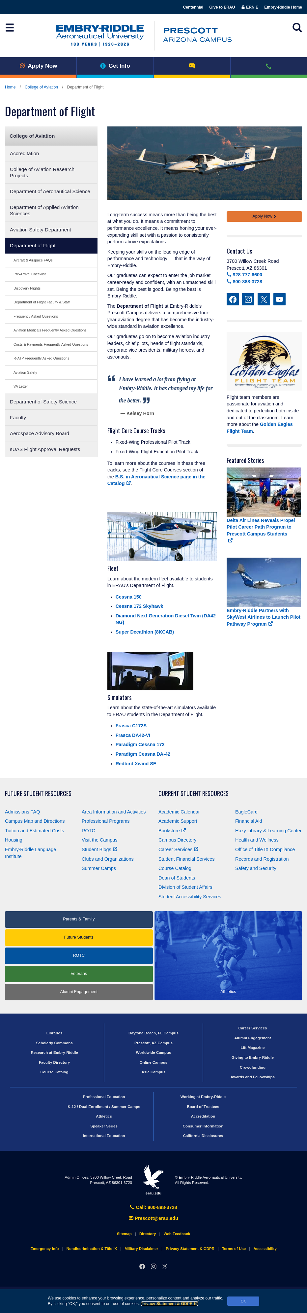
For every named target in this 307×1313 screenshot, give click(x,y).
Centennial (193, 7)
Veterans (78, 973)
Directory (147, 1234)
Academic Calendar (179, 811)
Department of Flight (32, 245)
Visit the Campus (100, 840)
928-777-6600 (244, 274)
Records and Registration (262, 859)
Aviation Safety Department (40, 229)
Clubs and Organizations (108, 859)
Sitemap (124, 1234)
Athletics (104, 1116)
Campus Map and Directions (35, 821)
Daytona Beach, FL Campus (153, 1033)
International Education (104, 1136)
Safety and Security (255, 868)
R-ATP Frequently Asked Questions (41, 358)
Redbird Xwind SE (136, 763)
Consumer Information (203, 1126)
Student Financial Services (186, 859)
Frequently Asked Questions (36, 316)
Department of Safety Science (43, 401)
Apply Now (38, 65)
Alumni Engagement (79, 991)
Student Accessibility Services (189, 896)
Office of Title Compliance (265, 849)
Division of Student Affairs (185, 887)
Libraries (54, 1033)
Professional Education (104, 1097)
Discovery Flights (27, 288)
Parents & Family (79, 919)
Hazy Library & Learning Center (268, 830)
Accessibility (264, 1249)
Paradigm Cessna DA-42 (143, 754)
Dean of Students (176, 878)
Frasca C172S (131, 725)
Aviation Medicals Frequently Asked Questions (50, 330)
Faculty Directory (54, 1062)
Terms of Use (234, 1249)
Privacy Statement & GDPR (169, 1303)
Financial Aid (248, 821)
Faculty (18, 417)
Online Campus (153, 1062)
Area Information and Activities (114, 811)
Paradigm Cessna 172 (140, 744)
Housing (13, 840)
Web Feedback (177, 1234)
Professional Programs (106, 821)
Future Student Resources (38, 793)
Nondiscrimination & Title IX (92, 1249)
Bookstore (172, 830)
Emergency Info (44, 1249)
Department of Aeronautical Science (50, 191)
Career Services (178, 849)
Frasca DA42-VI (133, 735)
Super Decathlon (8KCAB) (145, 632)
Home (10, 87)
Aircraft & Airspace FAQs (33, 260)
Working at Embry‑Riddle (203, 1097)
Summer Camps (99, 868)
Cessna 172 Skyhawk (139, 606)
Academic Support (177, 821)
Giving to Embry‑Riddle (253, 1057)
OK (243, 1301)
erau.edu (153, 1180)
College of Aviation (41, 87)
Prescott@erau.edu (153, 1218)
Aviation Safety (25, 372)
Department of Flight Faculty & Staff (42, 302)
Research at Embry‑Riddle (54, 1052)
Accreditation (24, 153)
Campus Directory (177, 840)
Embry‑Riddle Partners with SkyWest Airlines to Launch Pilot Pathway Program (263, 617)
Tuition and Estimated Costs (34, 830)
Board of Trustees (203, 1107)
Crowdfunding (252, 1067)
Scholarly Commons (54, 1043)
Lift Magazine (252, 1048)
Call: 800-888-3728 (153, 1207)
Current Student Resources (193, 793)
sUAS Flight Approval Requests (45, 449)
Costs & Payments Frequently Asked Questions (51, 344)
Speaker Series (104, 1126)
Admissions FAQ (22, 811)
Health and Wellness (257, 840)
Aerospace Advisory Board (39, 433)
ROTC (88, 830)
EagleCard (246, 811)
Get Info (115, 65)
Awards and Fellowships (253, 1077)
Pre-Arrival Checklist (30, 274)
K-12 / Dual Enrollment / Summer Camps (104, 1107)
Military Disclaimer (141, 1249)
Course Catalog (174, 868)
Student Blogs (99, 849)
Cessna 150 (129, 597)
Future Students (79, 937)
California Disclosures (203, 1136)
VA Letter (21, 386)
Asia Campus (154, 1072)
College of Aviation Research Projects (42, 172)
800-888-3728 (244, 281)
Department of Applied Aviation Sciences (44, 210)
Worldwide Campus (153, 1052)
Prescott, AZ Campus (153, 1043)
